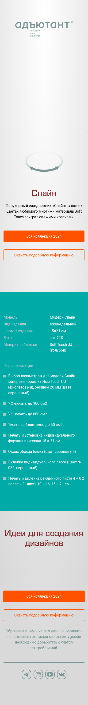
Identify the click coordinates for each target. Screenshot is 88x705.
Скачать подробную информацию (44, 255)
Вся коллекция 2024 (44, 236)
